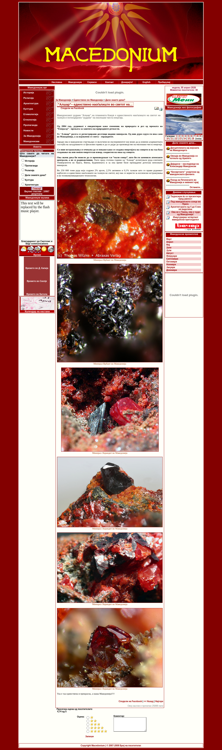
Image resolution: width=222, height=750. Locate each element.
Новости (28, 130)
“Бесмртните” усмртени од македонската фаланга (184, 173)
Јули (168, 250)
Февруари (171, 256)
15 (189, 138)
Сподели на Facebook (72, 108)
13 (180, 138)
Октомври (171, 261)
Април (169, 242)
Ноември (171, 264)
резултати (36, 194)
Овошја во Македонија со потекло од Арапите (184, 157)
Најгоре (159, 701)
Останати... (196, 187)
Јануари (170, 267)
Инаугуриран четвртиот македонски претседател (185, 218)
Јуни (168, 247)
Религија (28, 98)
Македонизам (31, 141)
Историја (28, 92)
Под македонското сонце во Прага (185, 202)
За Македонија (32, 136)
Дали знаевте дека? (35, 175)
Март (169, 239)
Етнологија (29, 119)
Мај (168, 245)
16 (193, 138)
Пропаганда (30, 125)
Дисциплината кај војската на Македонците (184, 149)
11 (172, 138)
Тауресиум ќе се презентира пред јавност (185, 197)
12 (176, 138)
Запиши (89, 736)
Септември (172, 259)
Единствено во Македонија (88, 100)
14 (184, 138)
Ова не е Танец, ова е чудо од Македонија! (185, 213)
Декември (171, 270)
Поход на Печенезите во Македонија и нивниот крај (184, 181)
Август (169, 253)
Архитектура (30, 103)
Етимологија (30, 114)
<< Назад (148, 701)
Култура (28, 108)
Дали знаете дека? (115, 100)
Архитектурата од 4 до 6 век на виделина (185, 208)
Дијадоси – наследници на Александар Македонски (184, 165)
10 (167, 138)
